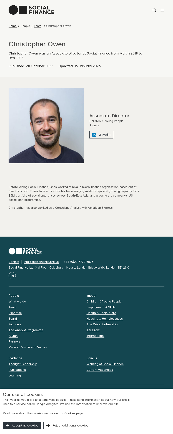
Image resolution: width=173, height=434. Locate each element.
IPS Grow (93, 330)
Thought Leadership (23, 364)
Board (13, 318)
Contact (14, 262)
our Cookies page (71, 413)
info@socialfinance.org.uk (41, 262)
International (95, 336)
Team (37, 26)
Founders (15, 324)
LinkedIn (101, 135)
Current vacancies (100, 369)
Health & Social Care (101, 313)
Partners (15, 341)
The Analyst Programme (26, 330)
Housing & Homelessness (105, 318)
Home (13, 26)
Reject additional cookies (67, 425)
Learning (15, 375)
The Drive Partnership (102, 324)
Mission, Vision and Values (28, 347)
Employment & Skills (101, 307)
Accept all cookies (22, 425)
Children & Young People (104, 301)
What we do (17, 301)
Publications (17, 369)
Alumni (13, 336)
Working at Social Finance (105, 364)
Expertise (15, 313)
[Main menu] (162, 10)
